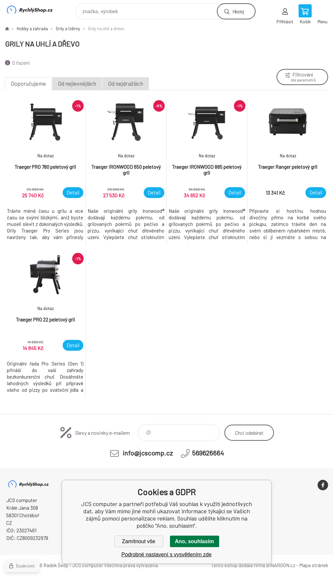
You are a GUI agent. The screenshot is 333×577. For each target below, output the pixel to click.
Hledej (238, 11)
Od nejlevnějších (77, 83)
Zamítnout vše (138, 541)
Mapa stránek (313, 565)
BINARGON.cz (280, 565)
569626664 (208, 453)
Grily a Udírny (68, 28)
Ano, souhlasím (194, 541)
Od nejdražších (125, 83)
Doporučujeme (28, 83)
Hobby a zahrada (32, 28)
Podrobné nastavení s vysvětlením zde (166, 554)
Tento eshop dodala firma (238, 565)
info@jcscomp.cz (148, 453)
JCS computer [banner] (34, 9)
